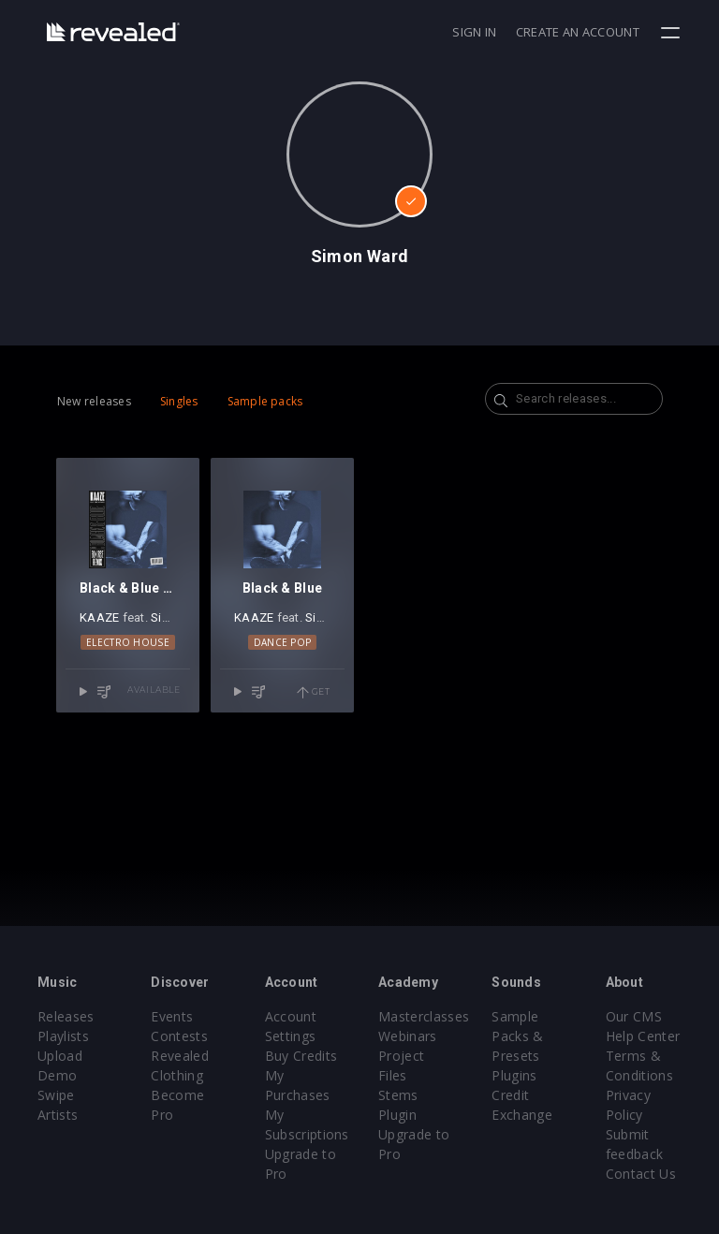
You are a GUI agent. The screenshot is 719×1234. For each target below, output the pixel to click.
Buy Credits (301, 1056)
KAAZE (99, 617)
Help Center (643, 1036)
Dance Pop (283, 642)
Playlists (63, 1036)
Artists (57, 1115)
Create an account (577, 31)
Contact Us (641, 1174)
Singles (179, 401)
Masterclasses (423, 1016)
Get (313, 692)
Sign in (474, 31)
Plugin (397, 1115)
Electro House (127, 642)
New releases (94, 401)
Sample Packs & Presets (517, 1036)
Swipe (56, 1095)
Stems (398, 1095)
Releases (66, 1016)
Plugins (514, 1075)
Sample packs (265, 401)
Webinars (407, 1036)
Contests (179, 1036)
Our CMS (634, 1016)
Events (172, 1016)
